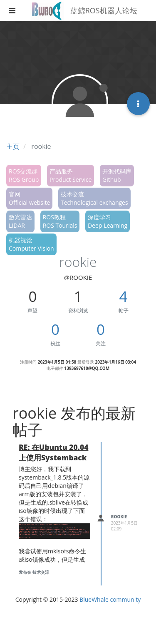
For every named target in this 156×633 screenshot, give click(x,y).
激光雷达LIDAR (20, 221)
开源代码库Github (116, 175)
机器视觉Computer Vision (31, 244)
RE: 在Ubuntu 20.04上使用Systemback (53, 452)
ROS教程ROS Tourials (60, 221)
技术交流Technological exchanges (94, 198)
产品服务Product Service (71, 175)
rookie (119, 517)
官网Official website (29, 198)
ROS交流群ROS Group (24, 175)
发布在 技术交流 (34, 572)
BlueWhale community (110, 599)
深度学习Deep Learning (107, 221)
